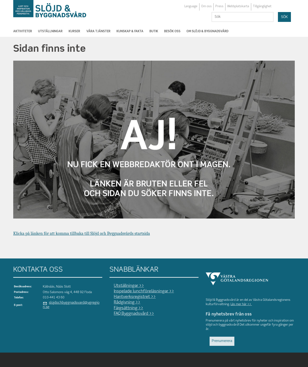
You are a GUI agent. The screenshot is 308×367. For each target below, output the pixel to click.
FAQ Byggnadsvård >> (134, 314)
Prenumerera (222, 341)
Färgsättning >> (128, 308)
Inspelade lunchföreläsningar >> (144, 291)
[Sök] (243, 17)
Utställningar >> (129, 286)
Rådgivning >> (127, 302)
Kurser (74, 31)
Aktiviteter (22, 31)
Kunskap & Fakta (129, 31)
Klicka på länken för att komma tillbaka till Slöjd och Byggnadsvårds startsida (81, 233)
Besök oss (172, 31)
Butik (153, 31)
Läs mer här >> (241, 304)
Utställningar (50, 31)
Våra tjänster (98, 31)
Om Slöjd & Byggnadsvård (207, 31)
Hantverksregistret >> (135, 297)
